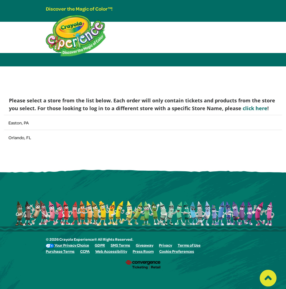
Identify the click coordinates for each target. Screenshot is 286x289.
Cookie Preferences (176, 252)
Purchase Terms (60, 252)
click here (255, 108)
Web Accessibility (111, 252)
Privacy (165, 246)
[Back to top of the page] (268, 277)
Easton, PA (18, 123)
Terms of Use (189, 246)
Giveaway (144, 246)
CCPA (85, 252)
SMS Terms (120, 246)
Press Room (143, 252)
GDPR (100, 246)
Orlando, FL (19, 138)
